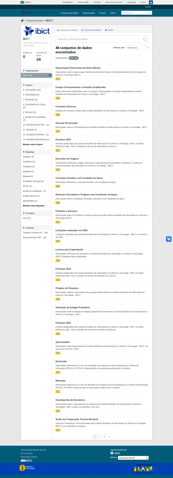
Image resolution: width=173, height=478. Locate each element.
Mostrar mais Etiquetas (34, 206)
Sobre (112, 13)
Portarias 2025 (63, 139)
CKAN (115, 453)
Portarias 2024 (63, 269)
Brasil (28, 2)
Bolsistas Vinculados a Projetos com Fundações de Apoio (86, 194)
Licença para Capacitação (69, 249)
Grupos (102, 13)
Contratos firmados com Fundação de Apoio (79, 178)
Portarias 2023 (63, 323)
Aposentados (63, 342)
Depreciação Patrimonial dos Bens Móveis (78, 68)
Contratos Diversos (66, 106)
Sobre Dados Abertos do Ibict (33, 450)
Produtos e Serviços (66, 211)
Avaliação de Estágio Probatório (73, 307)
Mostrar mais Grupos (33, 144)
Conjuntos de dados (69, 13)
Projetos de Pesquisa (67, 288)
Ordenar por (118, 47)
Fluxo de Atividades (91, 30)
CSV (58, 79)
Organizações (89, 13)
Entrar (148, 7)
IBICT (49, 20)
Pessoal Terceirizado (67, 123)
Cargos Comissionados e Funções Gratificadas (81, 87)
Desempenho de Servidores (70, 400)
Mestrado (61, 380)
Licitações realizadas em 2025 (72, 230)
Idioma (113, 457)
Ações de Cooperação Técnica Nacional (77, 419)
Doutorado (61, 361)
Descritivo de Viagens (67, 159)
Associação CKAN (29, 457)
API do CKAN (27, 453)
